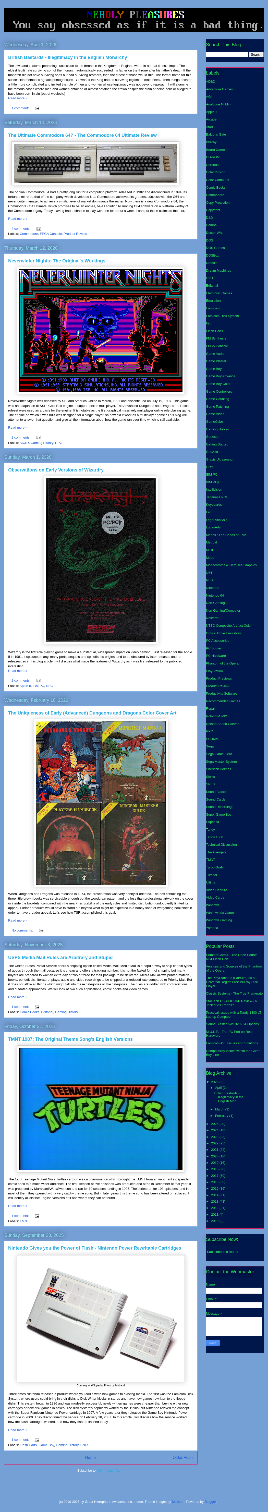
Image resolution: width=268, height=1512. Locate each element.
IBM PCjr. (213, 482)
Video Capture (216, 890)
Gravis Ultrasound (219, 459)
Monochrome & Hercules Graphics (231, 565)
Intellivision (214, 489)
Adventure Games (219, 89)
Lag (209, 512)
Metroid (211, 542)
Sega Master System (221, 762)
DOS (209, 240)
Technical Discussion (221, 844)
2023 (215, 1137)
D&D (209, 218)
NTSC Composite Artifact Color (229, 625)
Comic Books (30, 1012)
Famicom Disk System (222, 316)
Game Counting (217, 399)
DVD (209, 278)
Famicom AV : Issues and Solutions (232, 1043)
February (222, 1116)
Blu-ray (211, 142)
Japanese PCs (217, 497)
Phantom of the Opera (222, 663)
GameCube (214, 422)
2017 (215, 1176)
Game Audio (215, 354)
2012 (215, 1208)
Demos (211, 225)
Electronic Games (219, 293)
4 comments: (21, 229)
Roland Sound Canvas (222, 724)
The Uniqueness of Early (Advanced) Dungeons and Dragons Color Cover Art (92, 713)
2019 (215, 1163)
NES (209, 580)
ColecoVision (215, 172)
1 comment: (20, 108)
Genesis (212, 437)
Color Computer (217, 180)
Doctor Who (215, 233)
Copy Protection (218, 202)
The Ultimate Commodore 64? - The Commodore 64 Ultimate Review (82, 135)
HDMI (210, 467)
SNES (84, 1445)
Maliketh (178, 1502)
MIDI (209, 550)
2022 (215, 1143)
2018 (215, 1169)
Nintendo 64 (215, 595)
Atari (209, 127)
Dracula (211, 263)
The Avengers (216, 852)
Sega (210, 746)
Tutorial (211, 875)
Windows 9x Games (221, 913)
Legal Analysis (216, 520)
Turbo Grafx (215, 867)
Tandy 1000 (214, 837)
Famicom (213, 308)
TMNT (24, 1221)
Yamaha (212, 928)
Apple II (25, 686)
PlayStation (214, 671)
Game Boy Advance (220, 376)
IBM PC (38, 686)
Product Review (75, 234)
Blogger (210, 1502)
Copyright (213, 210)
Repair (211, 708)
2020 (215, 1156)
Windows (213, 905)
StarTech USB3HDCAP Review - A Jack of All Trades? (231, 1003)
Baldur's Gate (216, 134)
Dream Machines (218, 270)
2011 (215, 1214)
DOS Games (215, 248)
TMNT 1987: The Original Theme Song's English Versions (70, 1039)
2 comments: (21, 437)
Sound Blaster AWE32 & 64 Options (232, 1024)
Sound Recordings (219, 807)
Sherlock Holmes (218, 769)
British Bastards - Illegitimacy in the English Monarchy (67, 57)
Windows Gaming (219, 920)
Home (90, 1457)
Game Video (215, 414)
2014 (215, 1195)
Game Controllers (219, 391)
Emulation (213, 301)
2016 (215, 1182)
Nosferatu (213, 618)
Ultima (210, 882)
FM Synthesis (216, 338)
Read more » (17, 98)
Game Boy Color (218, 384)
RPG (58, 443)
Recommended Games (223, 701)
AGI (209, 97)
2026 (215, 1082)
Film (209, 323)
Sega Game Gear (219, 754)
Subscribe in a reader (223, 1252)
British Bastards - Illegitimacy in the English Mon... (228, 1097)
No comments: (22, 930)
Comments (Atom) (111, 1470)
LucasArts (213, 527)
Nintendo (212, 588)
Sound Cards (215, 799)
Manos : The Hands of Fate (226, 535)
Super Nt (212, 822)
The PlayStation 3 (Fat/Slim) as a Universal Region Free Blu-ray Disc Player (232, 982)
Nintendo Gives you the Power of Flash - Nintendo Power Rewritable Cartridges (94, 1248)
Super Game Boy (219, 814)
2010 (215, 1221)
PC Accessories (217, 641)
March (220, 1109)
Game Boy (46, 1445)
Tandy (210, 829)
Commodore (29, 234)
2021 (215, 1150)
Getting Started (217, 444)
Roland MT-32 (216, 716)
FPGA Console (51, 234)
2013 (215, 1201)
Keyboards (214, 504)
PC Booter (213, 648)
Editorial (47, 1012)
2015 (215, 1188)
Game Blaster (216, 361)
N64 (209, 573)
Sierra (210, 777)
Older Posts (183, 1457)
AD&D (24, 443)
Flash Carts (28, 1445)
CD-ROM (213, 157)
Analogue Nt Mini (218, 104)
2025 (215, 1124)
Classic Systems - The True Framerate (234, 993)
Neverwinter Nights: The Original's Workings (56, 260)
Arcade (211, 119)
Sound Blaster (216, 792)
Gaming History (42, 443)
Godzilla (212, 452)
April (219, 1088)
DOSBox (212, 255)
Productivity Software (221, 693)
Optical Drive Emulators (223, 633)
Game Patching (217, 406)
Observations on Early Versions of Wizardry (56, 470)
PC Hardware (216, 656)
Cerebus (212, 165)
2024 (215, 1130)
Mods (210, 558)
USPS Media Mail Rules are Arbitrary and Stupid (60, 957)
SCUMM (212, 739)
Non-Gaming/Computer (223, 610)
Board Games (216, 150)
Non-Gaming (215, 603)
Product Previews (219, 678)
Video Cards (215, 897)
